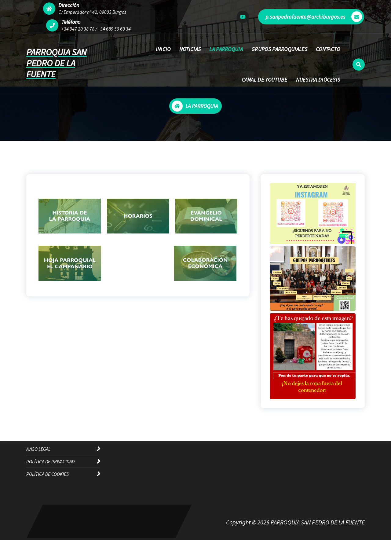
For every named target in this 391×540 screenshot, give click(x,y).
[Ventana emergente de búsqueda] (359, 64)
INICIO (163, 49)
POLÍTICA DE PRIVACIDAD (50, 461)
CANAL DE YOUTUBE (264, 79)
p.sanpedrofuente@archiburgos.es (313, 16)
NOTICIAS (190, 49)
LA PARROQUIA (226, 49)
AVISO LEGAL (38, 449)
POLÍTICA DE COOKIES (47, 474)
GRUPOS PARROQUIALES (279, 49)
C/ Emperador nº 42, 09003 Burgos (92, 12)
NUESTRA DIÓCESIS (318, 79)
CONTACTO (328, 49)
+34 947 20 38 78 (77, 29)
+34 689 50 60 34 (114, 29)
